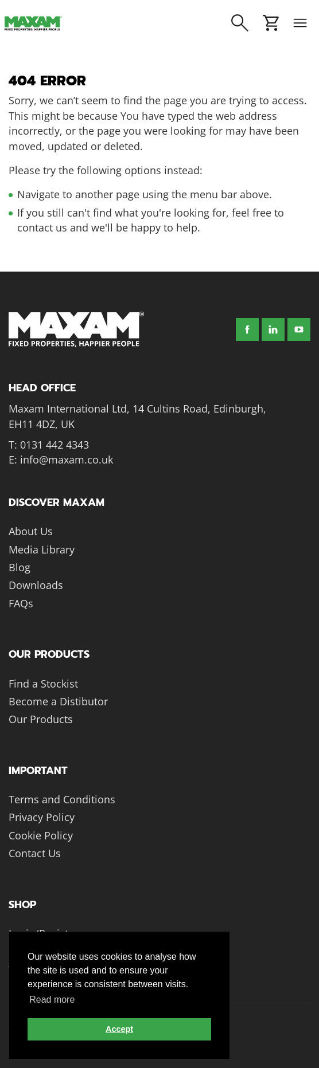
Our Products (41, 719)
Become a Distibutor (58, 701)
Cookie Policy (41, 835)
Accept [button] (119, 1029)
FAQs (21, 603)
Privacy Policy (42, 817)
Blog (19, 567)
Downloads (36, 585)
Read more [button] (52, 999)
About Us (31, 531)
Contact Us (35, 853)
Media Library (42, 549)
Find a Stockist (43, 683)
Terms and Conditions (62, 799)
